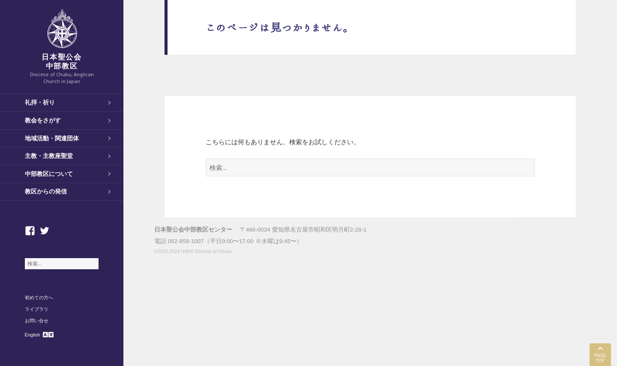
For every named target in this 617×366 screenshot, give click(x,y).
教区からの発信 (46, 191)
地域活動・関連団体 (52, 138)
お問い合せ (36, 320)
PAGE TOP (600, 358)
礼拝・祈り (40, 102)
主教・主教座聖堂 (49, 155)
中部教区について (49, 173)
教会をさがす (43, 120)
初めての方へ (39, 297)
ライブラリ (36, 309)
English (32, 334)
